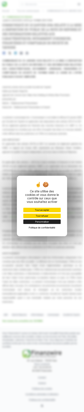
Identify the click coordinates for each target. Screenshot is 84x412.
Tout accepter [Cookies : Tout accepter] (42, 210)
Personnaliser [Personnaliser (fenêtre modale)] (42, 221)
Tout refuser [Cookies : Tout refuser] (42, 215)
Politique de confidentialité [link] (42, 227)
